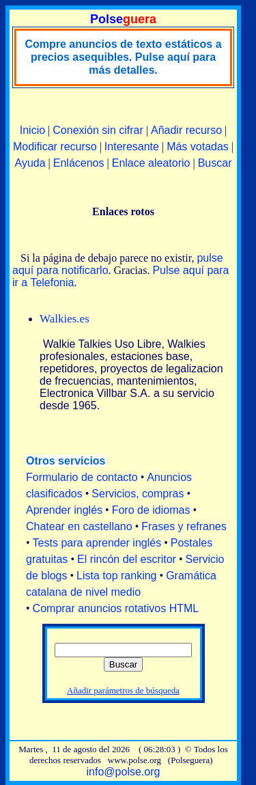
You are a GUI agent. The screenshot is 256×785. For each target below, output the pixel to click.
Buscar (215, 163)
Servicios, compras (137, 493)
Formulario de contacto (82, 477)
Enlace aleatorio (151, 163)
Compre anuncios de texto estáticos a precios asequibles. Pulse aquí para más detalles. (123, 57)
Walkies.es (64, 318)
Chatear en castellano (79, 526)
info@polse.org (123, 771)
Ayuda (30, 163)
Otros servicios (66, 461)
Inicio (32, 130)
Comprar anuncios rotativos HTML (116, 608)
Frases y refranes (183, 526)
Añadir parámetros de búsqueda (123, 690)
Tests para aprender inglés (97, 543)
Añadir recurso (186, 130)
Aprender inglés (64, 510)
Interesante (131, 146)
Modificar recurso (55, 146)
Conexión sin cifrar (98, 130)
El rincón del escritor (126, 559)
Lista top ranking (116, 575)
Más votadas (198, 146)
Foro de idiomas (151, 510)
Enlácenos (78, 163)
